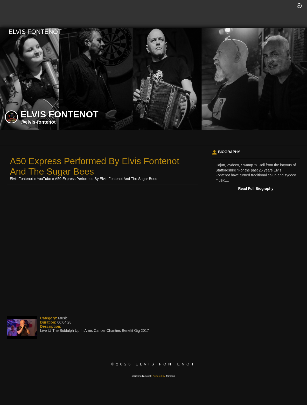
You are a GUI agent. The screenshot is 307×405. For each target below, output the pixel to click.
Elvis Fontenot (21, 179)
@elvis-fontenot (38, 122)
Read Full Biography (256, 188)
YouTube (44, 179)
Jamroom (171, 376)
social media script (141, 376)
